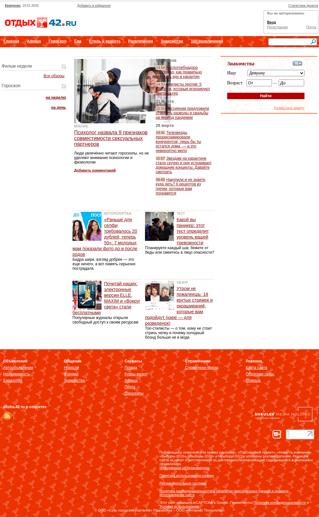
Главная (11, 41)
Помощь (253, 380)
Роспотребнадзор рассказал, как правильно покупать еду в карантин (179, 72)
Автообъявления (18, 367)
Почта (311, 27)
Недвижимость (16, 374)
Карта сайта (256, 367)
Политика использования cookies (187, 475)
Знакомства (172, 41)
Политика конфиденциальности (280, 502)
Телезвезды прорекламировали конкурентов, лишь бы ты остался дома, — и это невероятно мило (178, 141)
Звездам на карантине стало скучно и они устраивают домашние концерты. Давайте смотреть (183, 165)
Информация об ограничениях (185, 468)
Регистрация (277, 27)
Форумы (71, 374)
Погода (130, 367)
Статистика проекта (303, 5)
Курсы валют (136, 374)
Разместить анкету (289, 108)
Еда (77, 41)
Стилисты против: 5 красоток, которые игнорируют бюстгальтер (183, 89)
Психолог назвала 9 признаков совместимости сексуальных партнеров (111, 138)
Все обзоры (54, 76)
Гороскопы (133, 393)
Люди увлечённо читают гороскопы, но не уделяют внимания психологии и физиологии (111, 157)
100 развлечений (207, 41)
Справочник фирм (201, 367)
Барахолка (12, 380)
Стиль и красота (104, 41)
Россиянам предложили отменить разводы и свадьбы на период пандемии (182, 113)
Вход (271, 22)
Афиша (34, 41)
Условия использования (179, 506)
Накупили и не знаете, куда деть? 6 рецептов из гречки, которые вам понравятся (181, 186)
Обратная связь (260, 374)
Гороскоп (57, 41)
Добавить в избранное (94, 5)
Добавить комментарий (95, 170)
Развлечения (140, 41)
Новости (71, 367)
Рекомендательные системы (183, 483)
